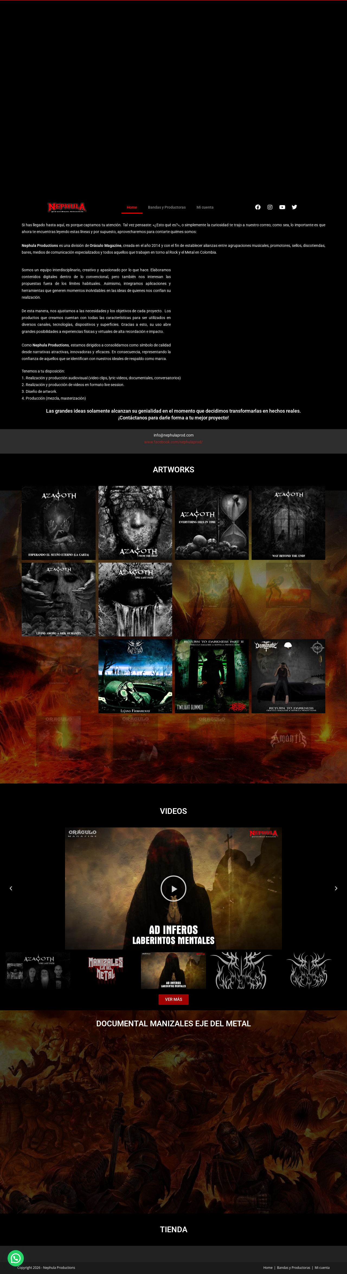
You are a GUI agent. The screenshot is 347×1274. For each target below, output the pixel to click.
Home (132, 207)
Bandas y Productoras (167, 207)
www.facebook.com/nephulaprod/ (173, 442)
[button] (11, 888)
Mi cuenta (205, 207)
